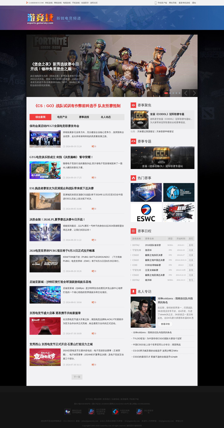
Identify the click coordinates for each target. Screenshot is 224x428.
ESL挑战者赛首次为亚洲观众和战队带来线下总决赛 (62, 188)
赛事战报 (84, 117)
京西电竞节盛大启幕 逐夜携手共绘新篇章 (55, 313)
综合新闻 (40, 117)
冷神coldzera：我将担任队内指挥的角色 (152, 332)
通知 (194, 3)
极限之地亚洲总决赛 (155, 275)
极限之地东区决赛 (154, 255)
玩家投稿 (115, 399)
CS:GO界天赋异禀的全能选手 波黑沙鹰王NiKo (155, 350)
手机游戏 (76, 3)
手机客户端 (134, 399)
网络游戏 (58, 3)
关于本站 (89, 399)
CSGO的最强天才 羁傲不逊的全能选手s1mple (155, 356)
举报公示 (179, 421)
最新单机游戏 (184, 3)
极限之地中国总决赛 (155, 260)
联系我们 (106, 399)
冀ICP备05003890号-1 (83, 404)
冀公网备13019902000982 (139, 404)
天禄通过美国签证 (146, 131)
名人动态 (106, 117)
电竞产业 (62, 117)
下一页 (77, 377)
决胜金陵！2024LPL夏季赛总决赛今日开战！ (57, 219)
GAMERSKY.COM (36, 3)
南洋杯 (148, 280)
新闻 (191, 245)
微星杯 (148, 250)
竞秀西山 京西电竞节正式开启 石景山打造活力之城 (61, 344)
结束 (191, 250)
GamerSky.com (105, 426)
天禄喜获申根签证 (165, 131)
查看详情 (165, 324)
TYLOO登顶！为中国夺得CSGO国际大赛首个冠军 (157, 338)
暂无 (191, 280)
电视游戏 (67, 3)
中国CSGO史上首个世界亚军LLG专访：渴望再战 (157, 344)
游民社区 (94, 3)
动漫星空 (85, 3)
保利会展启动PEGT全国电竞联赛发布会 (54, 126)
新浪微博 (124, 399)
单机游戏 (49, 3)
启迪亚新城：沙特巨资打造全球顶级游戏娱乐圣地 (60, 281)
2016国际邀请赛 (153, 245)
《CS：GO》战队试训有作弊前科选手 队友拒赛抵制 (77, 106)
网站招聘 (98, 399)
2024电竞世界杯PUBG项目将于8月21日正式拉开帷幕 (62, 250)
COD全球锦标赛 (153, 265)
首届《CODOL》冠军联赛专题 (167, 114)
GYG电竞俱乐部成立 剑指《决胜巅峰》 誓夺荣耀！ (61, 157)
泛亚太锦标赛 (151, 270)
